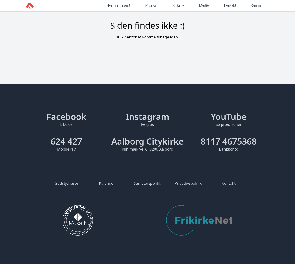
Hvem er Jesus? (118, 5)
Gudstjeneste (66, 183)
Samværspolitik (147, 183)
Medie (204, 5)
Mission (151, 5)
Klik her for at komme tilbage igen (147, 37)
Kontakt (230, 5)
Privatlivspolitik (188, 183)
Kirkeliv (178, 5)
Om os (256, 5)
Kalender (107, 183)
